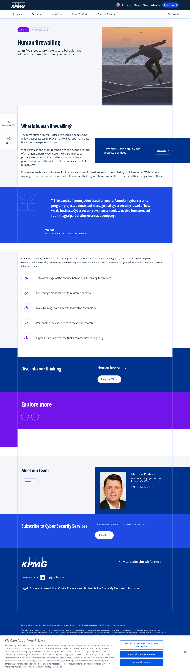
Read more (161, 150)
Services (36, 14)
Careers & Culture (107, 14)
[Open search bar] (173, 14)
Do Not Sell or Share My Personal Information (112, 588)
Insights (17, 14)
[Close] (185, 652)
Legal (24, 588)
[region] (95, 652)
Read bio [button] (144, 487)
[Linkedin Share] (42, 577)
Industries (56, 14)
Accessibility (48, 588)
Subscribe (155, 5)
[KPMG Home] (18, 5)
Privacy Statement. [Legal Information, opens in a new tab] (53, 666)
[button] (118, 5)
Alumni (137, 5)
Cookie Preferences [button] (70, 588)
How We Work (79, 14)
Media (145, 5)
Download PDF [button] (109, 379)
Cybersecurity (40, 29)
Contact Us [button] (28, 481)
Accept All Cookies (141, 662)
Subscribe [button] (103, 535)
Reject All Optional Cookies (141, 654)
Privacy (34, 588)
